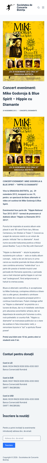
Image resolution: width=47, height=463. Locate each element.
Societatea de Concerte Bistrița (24, 7)
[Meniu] (43, 7)
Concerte (23, 110)
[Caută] (38, 7)
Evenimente (32, 110)
